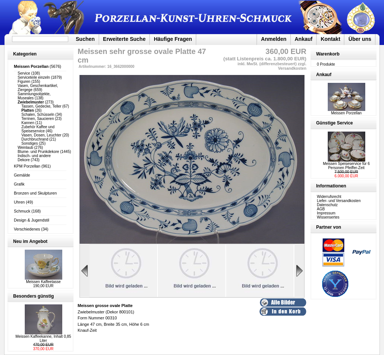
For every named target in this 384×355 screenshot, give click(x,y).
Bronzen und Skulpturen (35, 193)
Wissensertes (328, 217)
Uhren (19, 202)
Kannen (27, 123)
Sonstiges (29, 143)
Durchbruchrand (34, 139)
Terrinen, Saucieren (37, 119)
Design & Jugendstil (31, 220)
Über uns (359, 39)
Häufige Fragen (173, 39)
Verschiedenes (27, 229)
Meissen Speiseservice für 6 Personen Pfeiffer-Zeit (346, 166)
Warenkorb (327, 54)
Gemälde (22, 175)
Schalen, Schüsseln (37, 114)
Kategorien (25, 54)
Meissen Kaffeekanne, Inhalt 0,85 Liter (43, 338)
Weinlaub (25, 147)
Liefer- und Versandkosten (339, 201)
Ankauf (303, 39)
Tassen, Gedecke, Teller (41, 106)
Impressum (326, 213)
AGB (321, 209)
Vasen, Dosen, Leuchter (41, 135)
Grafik (19, 184)
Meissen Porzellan (346, 111)
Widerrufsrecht (329, 197)
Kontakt (330, 39)
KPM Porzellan (27, 166)
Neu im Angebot (30, 241)
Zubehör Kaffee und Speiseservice (37, 129)
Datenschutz (327, 205)
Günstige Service (334, 123)
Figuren (24, 81)
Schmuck (22, 211)
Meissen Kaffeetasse (43, 282)
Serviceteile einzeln (34, 77)
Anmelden (273, 39)
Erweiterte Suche (124, 39)
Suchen (85, 39)
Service (24, 73)
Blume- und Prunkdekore (38, 152)
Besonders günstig (33, 296)
